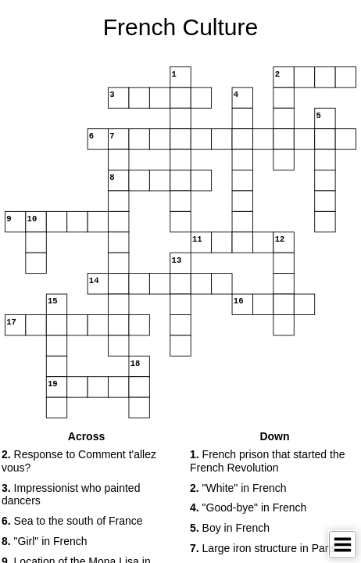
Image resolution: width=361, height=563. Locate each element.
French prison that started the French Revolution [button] (267, 461)
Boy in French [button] (230, 528)
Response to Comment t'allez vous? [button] (79, 461)
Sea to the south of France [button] (72, 521)
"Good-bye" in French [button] (248, 507)
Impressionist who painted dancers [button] (71, 494)
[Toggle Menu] (342, 544)
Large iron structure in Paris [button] (263, 548)
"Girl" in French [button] (45, 541)
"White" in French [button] (238, 488)
